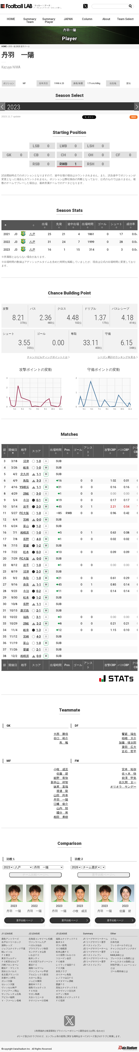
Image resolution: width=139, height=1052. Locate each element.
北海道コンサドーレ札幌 (40, 939)
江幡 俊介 (61, 804)
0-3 (38, 552)
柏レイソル (6, 952)
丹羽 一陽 (61, 799)
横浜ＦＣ (33, 965)
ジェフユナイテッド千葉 (13, 948)
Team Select (125, 19)
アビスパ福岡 (7, 997)
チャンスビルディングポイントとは (47, 357)
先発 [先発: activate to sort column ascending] (59, 225)
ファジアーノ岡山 (10, 991)
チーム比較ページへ (35, 874)
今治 (26, 500)
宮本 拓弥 (129, 769)
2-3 (38, 506)
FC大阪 (24, 513)
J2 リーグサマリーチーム (95, 948)
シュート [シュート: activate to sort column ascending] (116, 225)
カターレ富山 (35, 978)
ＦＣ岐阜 (60, 961)
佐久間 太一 (127, 782)
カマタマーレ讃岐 (64, 981)
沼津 (26, 461)
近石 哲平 (129, 751)
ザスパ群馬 (61, 945)
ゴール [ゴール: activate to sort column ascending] (102, 225)
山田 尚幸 (61, 795)
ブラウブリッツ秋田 (38, 948)
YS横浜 (24, 487)
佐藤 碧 (62, 773)
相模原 (24, 532)
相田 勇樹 (61, 817)
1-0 (38, 461)
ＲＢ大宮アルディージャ (40, 961)
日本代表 (114, 942)
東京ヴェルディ (9, 958)
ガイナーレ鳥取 (63, 974)
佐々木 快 (129, 773)
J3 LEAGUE (61, 933)
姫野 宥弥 (61, 778)
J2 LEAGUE (34, 933)
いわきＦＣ (34, 955)
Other (113, 933)
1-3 (38, 630)
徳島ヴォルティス (37, 987)
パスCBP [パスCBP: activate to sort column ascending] (123, 451)
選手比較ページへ (103, 874)
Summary (88, 933)
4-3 (38, 636)
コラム (113, 939)
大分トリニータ (36, 997)
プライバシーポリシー (67, 1031)
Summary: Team (30, 20)
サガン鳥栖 (34, 994)
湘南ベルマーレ (36, 968)
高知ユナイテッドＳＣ (67, 987)
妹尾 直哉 (61, 786)
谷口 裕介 (61, 738)
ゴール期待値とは (119, 971)
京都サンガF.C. (8, 978)
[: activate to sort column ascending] (12, 225)
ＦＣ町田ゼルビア (10, 961)
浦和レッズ (6, 945)
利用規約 (40, 1031)
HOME (11, 19)
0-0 (39, 519)
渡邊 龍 (62, 791)
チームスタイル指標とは (122, 961)
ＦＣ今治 (33, 991)
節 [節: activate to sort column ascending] (4, 451)
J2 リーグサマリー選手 (94, 952)
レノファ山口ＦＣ (64, 978)
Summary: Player (49, 20)
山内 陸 (62, 808)
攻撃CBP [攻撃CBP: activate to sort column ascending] (110, 451)
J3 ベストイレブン (92, 965)
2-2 (39, 623)
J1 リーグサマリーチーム (95, 939)
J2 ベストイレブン (92, 955)
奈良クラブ (61, 971)
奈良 (26, 584)
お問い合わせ (96, 1031)
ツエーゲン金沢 (63, 958)
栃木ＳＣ (60, 942)
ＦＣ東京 (5, 955)
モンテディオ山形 (37, 952)
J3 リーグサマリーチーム (95, 958)
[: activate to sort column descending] (5, 225)
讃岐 (26, 493)
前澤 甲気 (129, 778)
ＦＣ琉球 (60, 1000)
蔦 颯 (63, 742)
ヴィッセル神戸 (9, 987)
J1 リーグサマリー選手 (94, 942)
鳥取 (26, 480)
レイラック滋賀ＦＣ (65, 965)
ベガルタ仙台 (35, 945)
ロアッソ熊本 (62, 994)
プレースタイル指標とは (122, 958)
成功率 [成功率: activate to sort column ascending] (130, 225)
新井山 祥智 (59, 782)
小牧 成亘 (61, 769)
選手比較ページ (24, 920)
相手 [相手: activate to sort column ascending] (24, 451)
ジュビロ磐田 (35, 981)
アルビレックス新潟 (38, 974)
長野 (26, 539)
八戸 (32, 234)
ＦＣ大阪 (60, 968)
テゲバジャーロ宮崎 (38, 1000)
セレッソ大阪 (7, 984)
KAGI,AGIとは (117, 955)
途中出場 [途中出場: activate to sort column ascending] (73, 225)
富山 (26, 526)
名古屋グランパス (10, 974)
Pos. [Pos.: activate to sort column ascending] (67, 451)
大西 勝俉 (61, 734)
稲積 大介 (129, 738)
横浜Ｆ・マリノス (10, 968)
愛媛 (26, 545)
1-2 (38, 526)
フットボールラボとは (121, 945)
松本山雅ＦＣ (62, 952)
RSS (133, 117)
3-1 (38, 617)
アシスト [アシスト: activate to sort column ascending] (88, 451)
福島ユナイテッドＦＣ (67, 939)
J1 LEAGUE (7, 933)
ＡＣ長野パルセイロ (65, 955)
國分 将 (62, 812)
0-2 (38, 591)
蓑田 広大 (129, 747)
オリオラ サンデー (123, 786)
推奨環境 (50, 1031)
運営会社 (84, 1031)
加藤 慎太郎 (127, 742)
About (106, 19)
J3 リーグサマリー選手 (94, 961)
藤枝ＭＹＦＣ (35, 984)
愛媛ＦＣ (60, 984)
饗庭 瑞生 (129, 734)
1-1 (39, 474)
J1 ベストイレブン (92, 945)
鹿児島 (24, 610)
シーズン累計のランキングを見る (117, 357)
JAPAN (68, 19)
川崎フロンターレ (10, 965)
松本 (26, 552)
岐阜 (26, 467)
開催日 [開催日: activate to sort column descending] (13, 451)
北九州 (24, 474)
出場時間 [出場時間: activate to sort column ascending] (87, 225)
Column (87, 19)
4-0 (38, 539)
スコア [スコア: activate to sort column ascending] (36, 451)
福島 (26, 617)
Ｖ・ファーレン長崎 (11, 1000)
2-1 (38, 610)
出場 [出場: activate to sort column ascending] (45, 225)
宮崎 (26, 519)
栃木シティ (34, 958)
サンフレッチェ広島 (11, 994)
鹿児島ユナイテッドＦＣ (68, 997)
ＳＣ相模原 (61, 948)
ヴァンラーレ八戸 (37, 942)
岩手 (26, 506)
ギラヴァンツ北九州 (65, 991)
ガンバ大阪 (6, 981)
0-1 (38, 500)
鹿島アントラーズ (10, 939)
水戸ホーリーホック (11, 942)
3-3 (39, 480)
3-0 (38, 493)
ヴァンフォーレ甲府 (38, 971)
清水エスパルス (9, 971)
